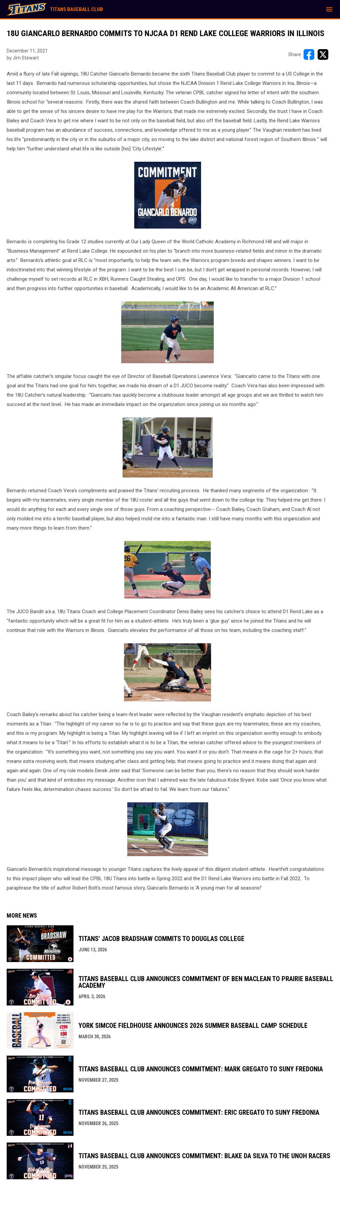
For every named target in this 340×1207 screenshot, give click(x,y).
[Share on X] (323, 54)
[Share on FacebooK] (309, 54)
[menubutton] (329, 9)
